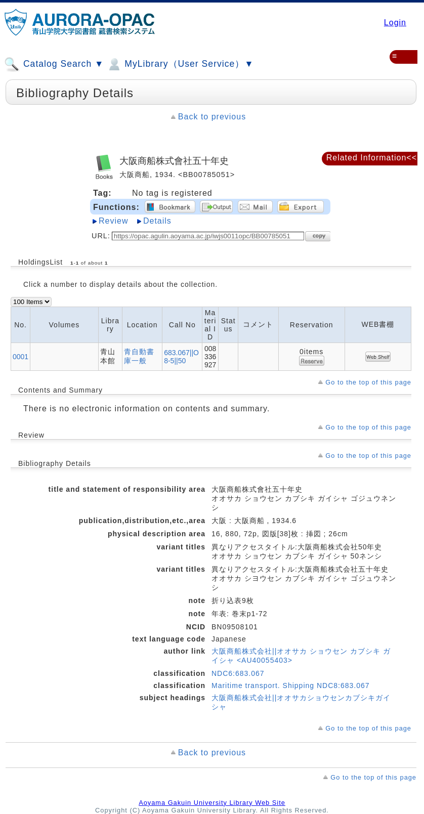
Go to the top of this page (368, 382)
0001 (20, 357)
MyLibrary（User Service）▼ (179, 64)
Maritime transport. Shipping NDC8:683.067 (290, 685)
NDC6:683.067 (238, 673)
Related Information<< (371, 157)
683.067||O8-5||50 (181, 357)
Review (113, 221)
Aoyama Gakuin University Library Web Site (212, 802)
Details (157, 221)
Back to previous (212, 116)
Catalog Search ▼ (54, 64)
